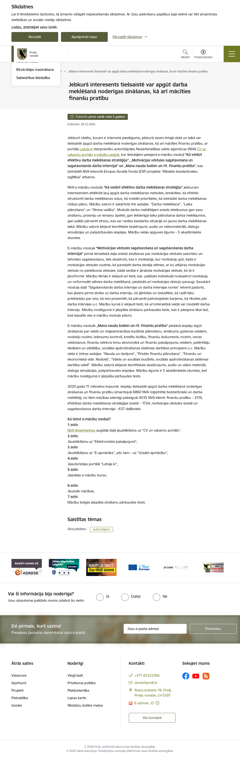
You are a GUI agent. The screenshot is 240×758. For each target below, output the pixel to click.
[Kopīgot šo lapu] (222, 94)
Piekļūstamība (78, 690)
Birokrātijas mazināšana (35, 125)
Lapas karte (77, 698)
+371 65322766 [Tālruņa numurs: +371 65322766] (147, 675)
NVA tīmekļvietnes (81, 430)
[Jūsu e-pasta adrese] (155, 629)
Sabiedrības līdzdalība (33, 133)
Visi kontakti (152, 717)
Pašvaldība (19, 698)
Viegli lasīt (75, 675)
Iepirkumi (18, 683)
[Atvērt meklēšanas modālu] (185, 54)
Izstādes (22, 93)
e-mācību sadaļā (106, 154)
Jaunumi (23, 101)
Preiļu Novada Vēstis (32, 109)
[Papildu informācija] (157, 703)
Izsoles (16, 705)
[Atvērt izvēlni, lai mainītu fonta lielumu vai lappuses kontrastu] (203, 54)
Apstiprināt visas (84, 37)
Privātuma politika (82, 683)
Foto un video (27, 117)
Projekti (17, 690)
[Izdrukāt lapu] (222, 82)
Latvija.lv (86, 149)
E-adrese (142, 703)
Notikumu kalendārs (32, 85)
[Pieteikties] (213, 629)
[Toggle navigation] (232, 54)
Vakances (18, 675)
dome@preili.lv (146, 682)
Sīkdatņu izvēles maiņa (85, 705)
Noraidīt (35, 37)
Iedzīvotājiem (101, 529)
